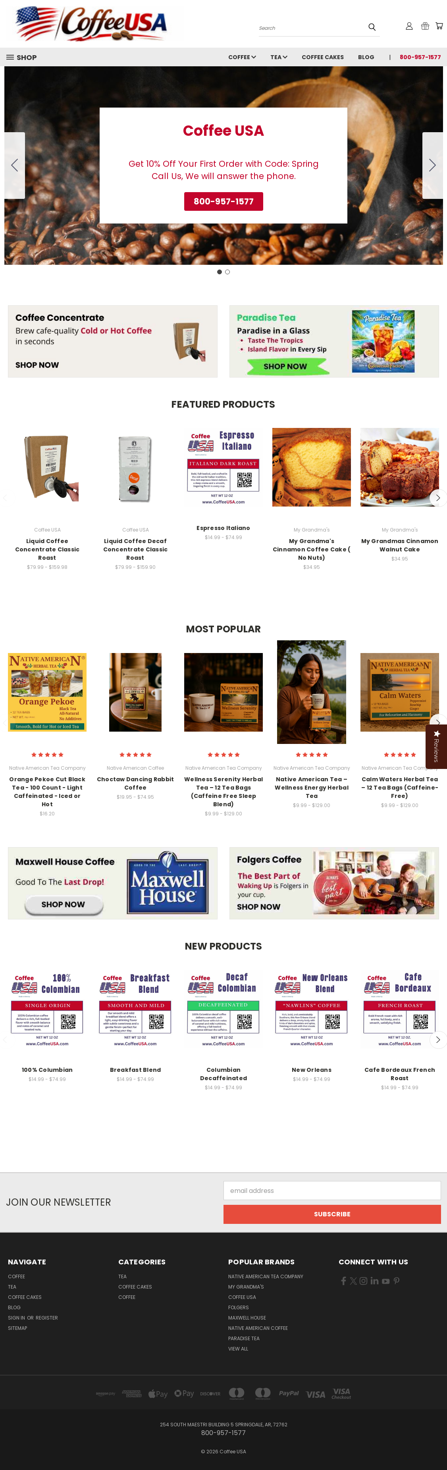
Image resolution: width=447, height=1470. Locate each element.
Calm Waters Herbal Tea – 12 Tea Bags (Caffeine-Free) (399, 787)
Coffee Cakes (323, 57)
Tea (278, 57)
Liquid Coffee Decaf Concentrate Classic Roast (135, 549)
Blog (366, 57)
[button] (223, 201)
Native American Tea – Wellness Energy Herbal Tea (312, 787)
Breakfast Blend (135, 1070)
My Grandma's (246, 1286)
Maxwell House (247, 1317)
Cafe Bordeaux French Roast (399, 1074)
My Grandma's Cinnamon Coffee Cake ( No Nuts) (312, 549)
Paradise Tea (244, 1338)
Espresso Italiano (223, 528)
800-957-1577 (420, 57)
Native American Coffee (258, 1328)
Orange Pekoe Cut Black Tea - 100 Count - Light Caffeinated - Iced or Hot (47, 791)
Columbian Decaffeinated (223, 1074)
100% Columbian (47, 1070)
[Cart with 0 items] (439, 26)
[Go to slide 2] (14, 165)
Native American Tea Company (265, 1276)
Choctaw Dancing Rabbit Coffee (135, 783)
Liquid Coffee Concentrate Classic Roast (47, 549)
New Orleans (311, 1070)
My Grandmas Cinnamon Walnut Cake (400, 545)
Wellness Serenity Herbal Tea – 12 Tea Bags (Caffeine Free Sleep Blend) (223, 791)
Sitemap (17, 1328)
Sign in (17, 1317)
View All (238, 1348)
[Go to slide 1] (219, 272)
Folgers (238, 1307)
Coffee (242, 57)
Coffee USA (242, 1297)
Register (47, 1317)
